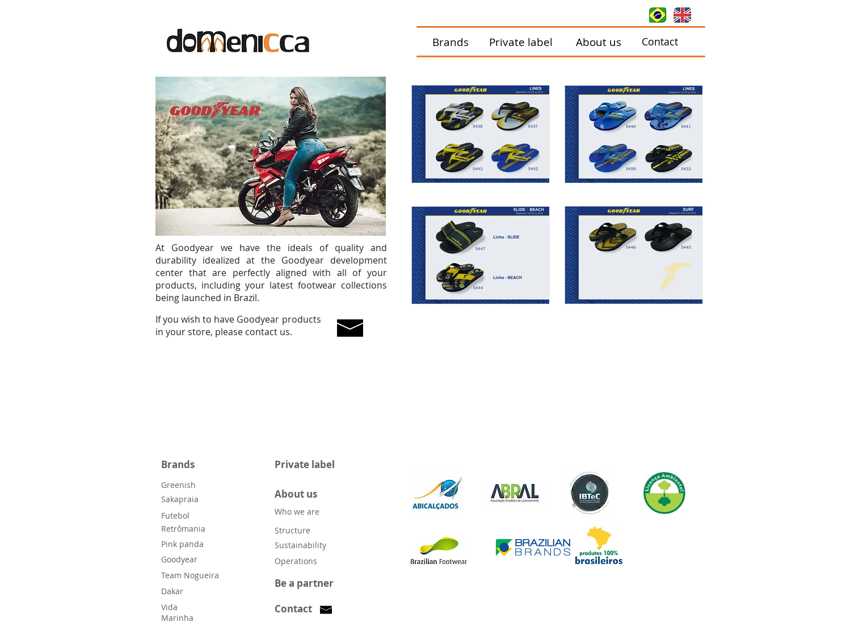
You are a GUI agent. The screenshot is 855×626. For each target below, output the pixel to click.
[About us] (599, 42)
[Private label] (521, 42)
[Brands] (451, 42)
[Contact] (660, 42)
